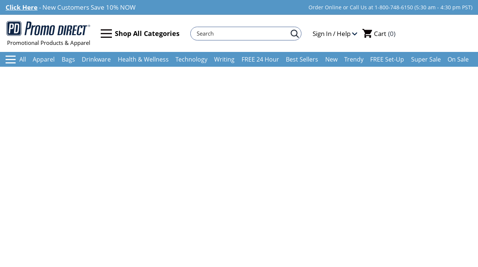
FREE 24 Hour (260, 59)
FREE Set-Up (387, 59)
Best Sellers (302, 59)
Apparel (44, 59)
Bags (68, 59)
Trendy (354, 59)
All (16, 59)
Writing (224, 59)
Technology (191, 59)
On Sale (458, 59)
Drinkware (96, 59)
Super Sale (426, 59)
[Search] (242, 33)
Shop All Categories (140, 33)
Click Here (22, 7)
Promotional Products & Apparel (48, 33)
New (331, 59)
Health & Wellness (143, 59)
